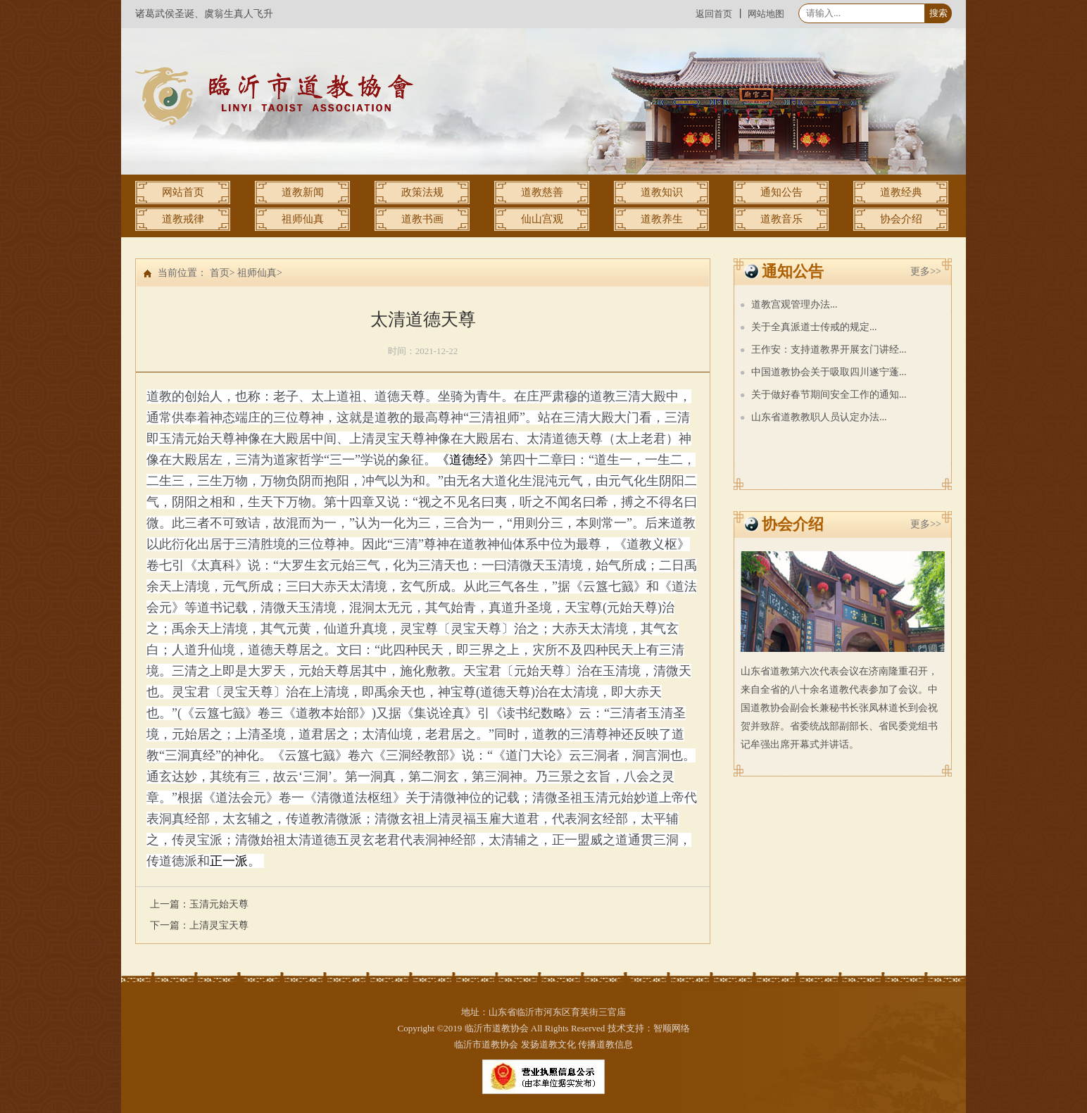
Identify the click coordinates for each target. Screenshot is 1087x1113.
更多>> (925, 271)
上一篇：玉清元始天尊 (199, 904)
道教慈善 (542, 192)
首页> (222, 273)
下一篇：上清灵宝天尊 (199, 925)
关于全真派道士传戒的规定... (814, 327)
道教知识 (662, 192)
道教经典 (901, 192)
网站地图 (766, 13)
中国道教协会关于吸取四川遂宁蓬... (829, 372)
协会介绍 (901, 219)
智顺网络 (671, 1028)
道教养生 (662, 219)
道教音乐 (781, 219)
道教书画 (422, 219)
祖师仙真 (303, 219)
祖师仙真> (259, 273)
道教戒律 (183, 219)
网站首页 (183, 192)
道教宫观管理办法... (794, 304)
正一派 (229, 861)
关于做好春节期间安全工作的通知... (829, 394)
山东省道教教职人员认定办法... (819, 417)
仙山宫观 (542, 219)
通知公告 (781, 192)
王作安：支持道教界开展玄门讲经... (829, 349)
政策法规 (422, 192)
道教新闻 (303, 192)
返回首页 (714, 13)
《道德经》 (468, 460)
